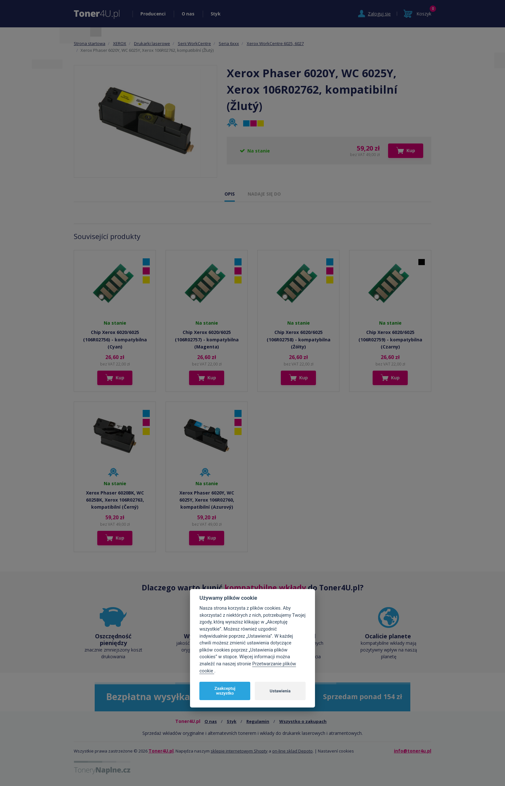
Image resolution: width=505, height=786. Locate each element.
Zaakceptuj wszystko (224, 691)
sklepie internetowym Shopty (239, 751)
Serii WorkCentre (194, 43)
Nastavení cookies (336, 751)
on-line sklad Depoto (292, 751)
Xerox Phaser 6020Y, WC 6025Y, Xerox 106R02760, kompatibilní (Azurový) (206, 500)
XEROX (119, 43)
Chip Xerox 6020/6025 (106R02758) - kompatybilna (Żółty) (298, 339)
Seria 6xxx (229, 43)
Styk (216, 14)
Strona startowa (89, 43)
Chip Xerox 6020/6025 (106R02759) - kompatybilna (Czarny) (390, 339)
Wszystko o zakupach (303, 721)
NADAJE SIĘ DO (264, 194)
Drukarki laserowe (152, 43)
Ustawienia (280, 691)
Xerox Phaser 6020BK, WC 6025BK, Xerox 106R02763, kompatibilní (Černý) (115, 500)
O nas (188, 14)
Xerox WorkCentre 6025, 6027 (275, 43)
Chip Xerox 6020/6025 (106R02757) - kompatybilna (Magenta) (207, 339)
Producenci (153, 14)
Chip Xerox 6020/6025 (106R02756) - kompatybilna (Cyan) (115, 339)
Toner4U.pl (161, 751)
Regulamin (257, 721)
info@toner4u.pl (412, 751)
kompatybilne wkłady (265, 587)
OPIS (229, 194)
